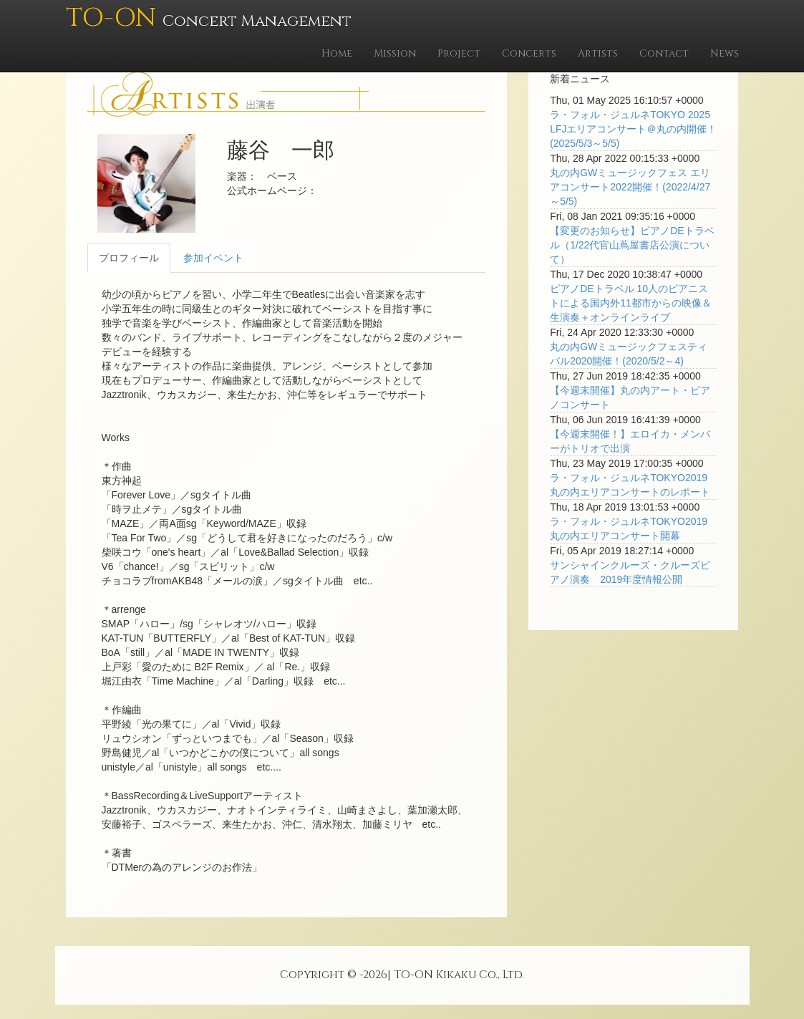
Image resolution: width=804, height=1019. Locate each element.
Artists (598, 53)
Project (458, 53)
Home (336, 53)
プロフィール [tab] (129, 258)
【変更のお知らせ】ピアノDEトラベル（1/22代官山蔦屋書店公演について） (632, 245)
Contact (664, 53)
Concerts (529, 53)
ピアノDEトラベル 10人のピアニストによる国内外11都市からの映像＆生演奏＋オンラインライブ (631, 303)
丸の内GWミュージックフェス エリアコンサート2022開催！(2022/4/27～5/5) (630, 187)
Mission (395, 53)
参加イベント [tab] (213, 258)
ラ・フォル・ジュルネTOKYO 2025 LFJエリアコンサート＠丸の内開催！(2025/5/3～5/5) (633, 129)
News (724, 53)
